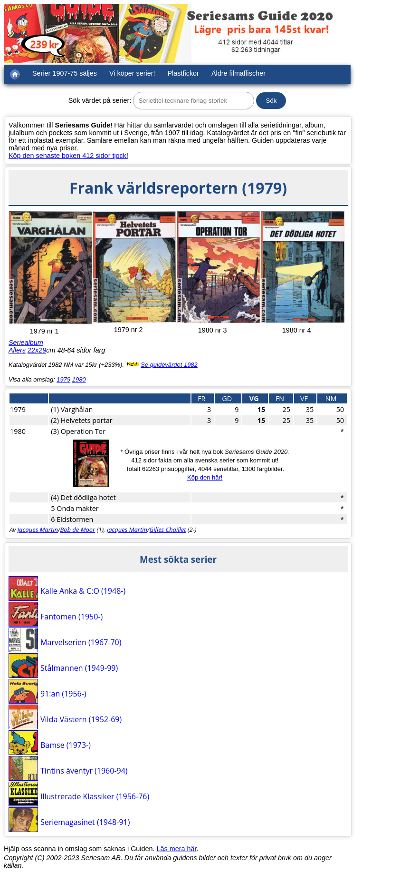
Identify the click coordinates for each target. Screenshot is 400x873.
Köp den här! (204, 477)
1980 (79, 379)
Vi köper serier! (132, 73)
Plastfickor (183, 73)
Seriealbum (26, 342)
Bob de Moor (77, 529)
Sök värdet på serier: (100, 100)
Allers (17, 350)
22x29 (37, 350)
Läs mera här (177, 849)
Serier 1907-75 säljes (64, 73)
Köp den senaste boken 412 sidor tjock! (68, 155)
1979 (63, 379)
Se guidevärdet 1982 (169, 364)
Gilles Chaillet (168, 529)
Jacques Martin (38, 529)
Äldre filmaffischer (238, 73)
